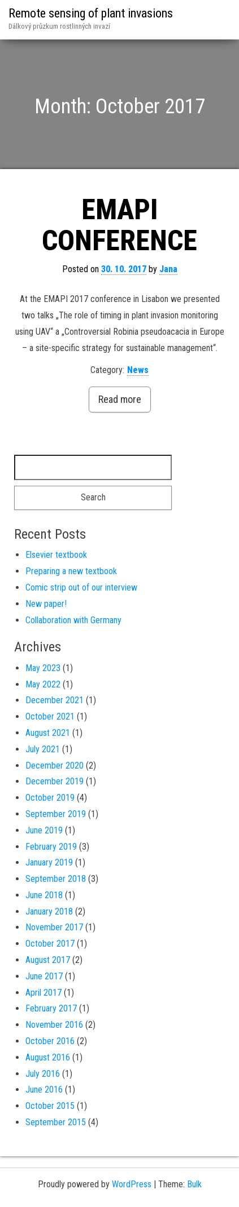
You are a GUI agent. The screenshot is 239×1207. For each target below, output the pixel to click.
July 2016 (42, 1073)
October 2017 (50, 943)
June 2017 (44, 976)
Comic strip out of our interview (81, 587)
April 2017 (43, 992)
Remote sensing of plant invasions (90, 13)
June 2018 (44, 895)
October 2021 (50, 716)
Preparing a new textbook (71, 571)
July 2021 (42, 749)
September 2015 (55, 1122)
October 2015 (50, 1105)
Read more (119, 399)
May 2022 (42, 684)
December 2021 (54, 700)
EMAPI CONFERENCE (119, 225)
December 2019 (54, 781)
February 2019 (51, 846)
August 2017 (47, 960)
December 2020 (54, 765)
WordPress (131, 1184)
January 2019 (49, 862)
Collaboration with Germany (73, 620)
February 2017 (51, 1008)
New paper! (46, 603)
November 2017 (54, 927)
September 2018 (55, 878)
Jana (168, 269)
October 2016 (50, 1041)
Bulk (194, 1184)
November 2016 (54, 1024)
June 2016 (44, 1089)
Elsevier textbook (56, 554)
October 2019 (50, 797)
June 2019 (44, 830)
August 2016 (47, 1057)
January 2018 (49, 911)
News (138, 370)
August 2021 (47, 732)
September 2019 (55, 814)
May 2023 (42, 668)
